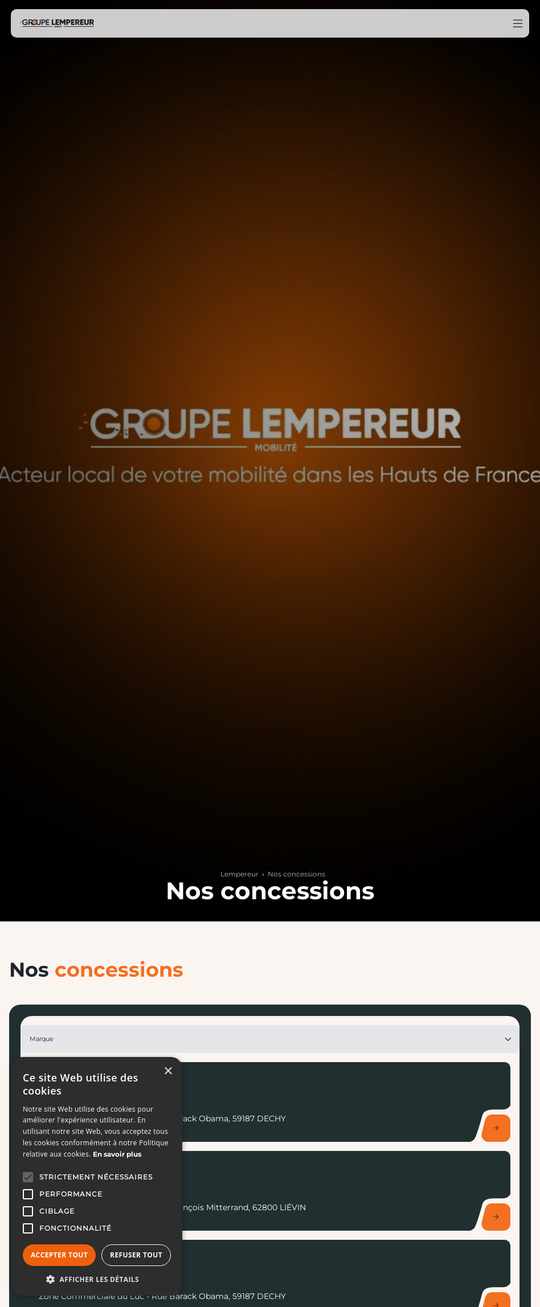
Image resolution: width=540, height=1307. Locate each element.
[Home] (57, 23)
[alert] (96, 1176)
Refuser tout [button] (136, 1255)
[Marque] (270, 1039)
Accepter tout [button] (59, 1255)
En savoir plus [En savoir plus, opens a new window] (117, 1154)
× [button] (167, 1071)
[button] (28, 1177)
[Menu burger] (518, 23)
